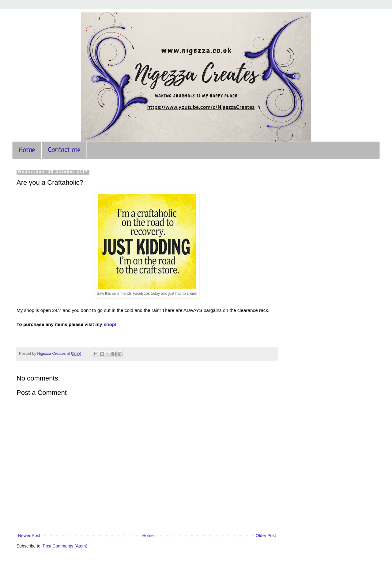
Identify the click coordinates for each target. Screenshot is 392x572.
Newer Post (29, 535)
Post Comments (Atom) (65, 546)
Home (27, 150)
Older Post (266, 535)
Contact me (64, 150)
